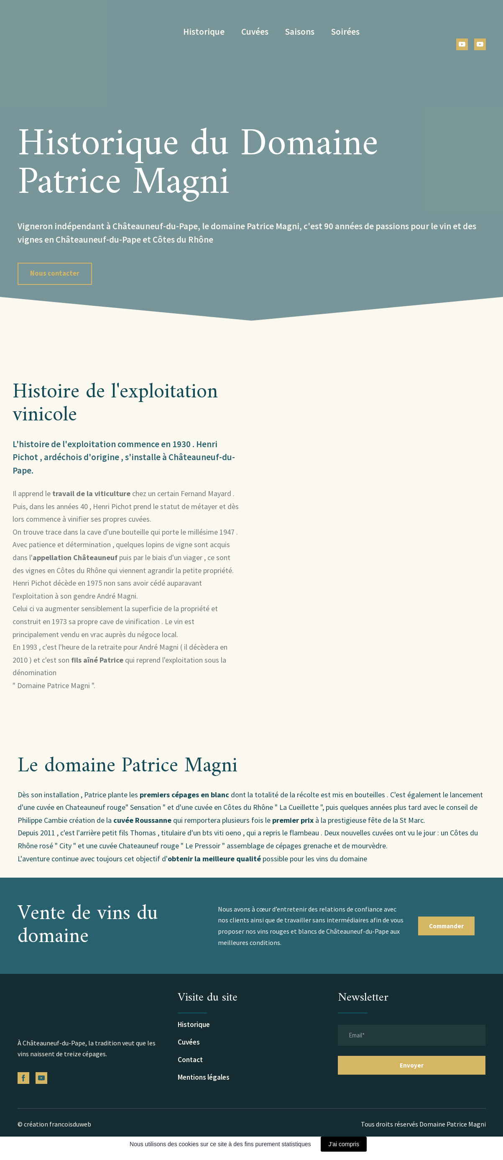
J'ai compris (343, 1144)
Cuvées (254, 31)
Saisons (299, 31)
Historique (204, 31)
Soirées (345, 31)
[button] (462, 44)
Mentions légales (204, 1077)
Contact (190, 1059)
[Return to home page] (74, 32)
